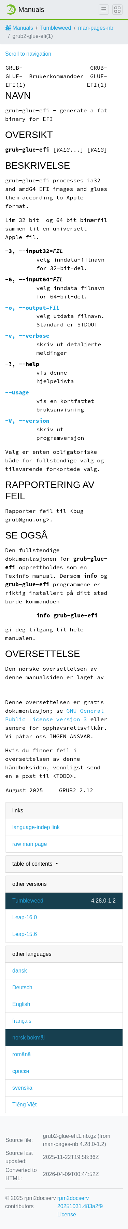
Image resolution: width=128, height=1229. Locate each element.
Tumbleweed (55, 28)
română (21, 1054)
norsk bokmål (28, 1038)
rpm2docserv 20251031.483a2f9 (80, 1202)
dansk (19, 971)
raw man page (29, 844)
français (21, 1021)
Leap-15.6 (24, 934)
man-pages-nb (95, 28)
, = (32, 307)
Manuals (19, 28)
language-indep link (36, 827)
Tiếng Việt (24, 1104)
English (21, 1004)
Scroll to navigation (28, 54)
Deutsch (22, 987)
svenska (22, 1088)
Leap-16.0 (24, 917)
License (66, 1214)
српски (20, 1071)
